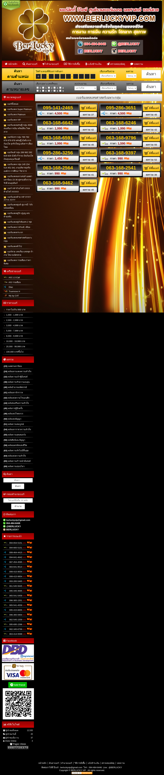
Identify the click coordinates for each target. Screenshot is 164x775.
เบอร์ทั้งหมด (11, 104)
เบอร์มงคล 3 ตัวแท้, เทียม (17, 227)
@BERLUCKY (115, 767)
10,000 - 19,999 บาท (14, 341)
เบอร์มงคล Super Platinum (18, 109)
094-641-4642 (18, 557)
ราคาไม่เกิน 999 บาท (14, 309)
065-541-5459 (18, 595)
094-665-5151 (18, 547)
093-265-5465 (18, 581)
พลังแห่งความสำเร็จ (15, 456)
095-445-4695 (18, 590)
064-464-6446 (95, 767)
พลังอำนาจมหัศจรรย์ (15, 387)
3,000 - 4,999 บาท (13, 325)
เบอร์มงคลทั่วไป (13, 246)
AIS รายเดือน (12, 282)
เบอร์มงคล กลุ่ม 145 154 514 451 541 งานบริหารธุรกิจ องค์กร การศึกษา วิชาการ (17, 167)
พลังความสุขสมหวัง (15, 435)
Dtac (8, 287)
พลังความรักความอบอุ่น (17, 382)
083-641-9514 (18, 566)
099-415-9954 (18, 576)
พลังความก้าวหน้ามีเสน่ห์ (17, 461)
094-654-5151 (18, 542)
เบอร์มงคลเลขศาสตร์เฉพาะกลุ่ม (18, 239)
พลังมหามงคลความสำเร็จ (17, 371)
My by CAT (11, 295)
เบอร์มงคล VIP (12, 120)
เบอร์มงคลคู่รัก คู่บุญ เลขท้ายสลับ (17, 215)
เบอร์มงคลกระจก (13, 232)
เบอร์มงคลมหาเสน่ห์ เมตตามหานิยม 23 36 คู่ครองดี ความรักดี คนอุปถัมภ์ (18, 179)
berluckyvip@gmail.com (71, 767)
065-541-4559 (18, 605)
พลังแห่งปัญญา (12, 419)
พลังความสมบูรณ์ (14, 424)
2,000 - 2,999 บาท (13, 320)
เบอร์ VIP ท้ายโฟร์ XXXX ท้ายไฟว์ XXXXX (17, 190)
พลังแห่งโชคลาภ (13, 413)
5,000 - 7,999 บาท (13, 330)
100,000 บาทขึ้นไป (13, 352)
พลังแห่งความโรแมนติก (16, 398)
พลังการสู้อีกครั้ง (13, 408)
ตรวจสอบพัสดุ (116, 63)
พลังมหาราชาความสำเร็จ (17, 429)
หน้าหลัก (11, 63)
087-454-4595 (18, 561)
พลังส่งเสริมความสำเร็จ (16, 403)
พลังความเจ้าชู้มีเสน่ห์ (16, 377)
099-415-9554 (18, 571)
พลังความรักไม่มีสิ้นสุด (16, 450)
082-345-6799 (18, 629)
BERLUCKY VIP (78, 770)
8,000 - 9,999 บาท (13, 336)
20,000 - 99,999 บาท (14, 346)
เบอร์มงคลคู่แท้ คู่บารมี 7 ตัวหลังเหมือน (18, 206)
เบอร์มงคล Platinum (14, 114)
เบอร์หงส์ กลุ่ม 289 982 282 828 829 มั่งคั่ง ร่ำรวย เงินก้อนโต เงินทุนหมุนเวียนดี (18, 155)
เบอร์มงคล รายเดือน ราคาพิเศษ (17, 262)
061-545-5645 (18, 585)
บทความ (136, 63)
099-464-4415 (18, 552)
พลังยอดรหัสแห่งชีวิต (15, 445)
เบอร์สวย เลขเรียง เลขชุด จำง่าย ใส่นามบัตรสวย (18, 253)
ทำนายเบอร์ (51, 63)
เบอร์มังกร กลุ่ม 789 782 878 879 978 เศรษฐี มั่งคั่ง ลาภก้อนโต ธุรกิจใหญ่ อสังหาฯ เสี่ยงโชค (18, 142)
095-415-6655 (18, 609)
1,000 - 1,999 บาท (13, 315)
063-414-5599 (18, 633)
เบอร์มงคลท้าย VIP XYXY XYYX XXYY (17, 198)
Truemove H (12, 291)
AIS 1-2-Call (12, 277)
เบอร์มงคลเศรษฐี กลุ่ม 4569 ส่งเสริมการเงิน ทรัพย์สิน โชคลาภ (18, 128)
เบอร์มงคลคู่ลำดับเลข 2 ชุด (18, 222)
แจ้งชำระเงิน (93, 63)
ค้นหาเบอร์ (30, 63)
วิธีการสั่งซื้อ (72, 63)
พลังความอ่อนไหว (14, 466)
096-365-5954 (18, 614)
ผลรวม (88, 114)
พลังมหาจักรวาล (13, 392)
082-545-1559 (18, 619)
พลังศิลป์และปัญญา (14, 440)
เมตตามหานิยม (13, 366)
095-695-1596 (18, 624)
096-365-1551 (18, 600)
